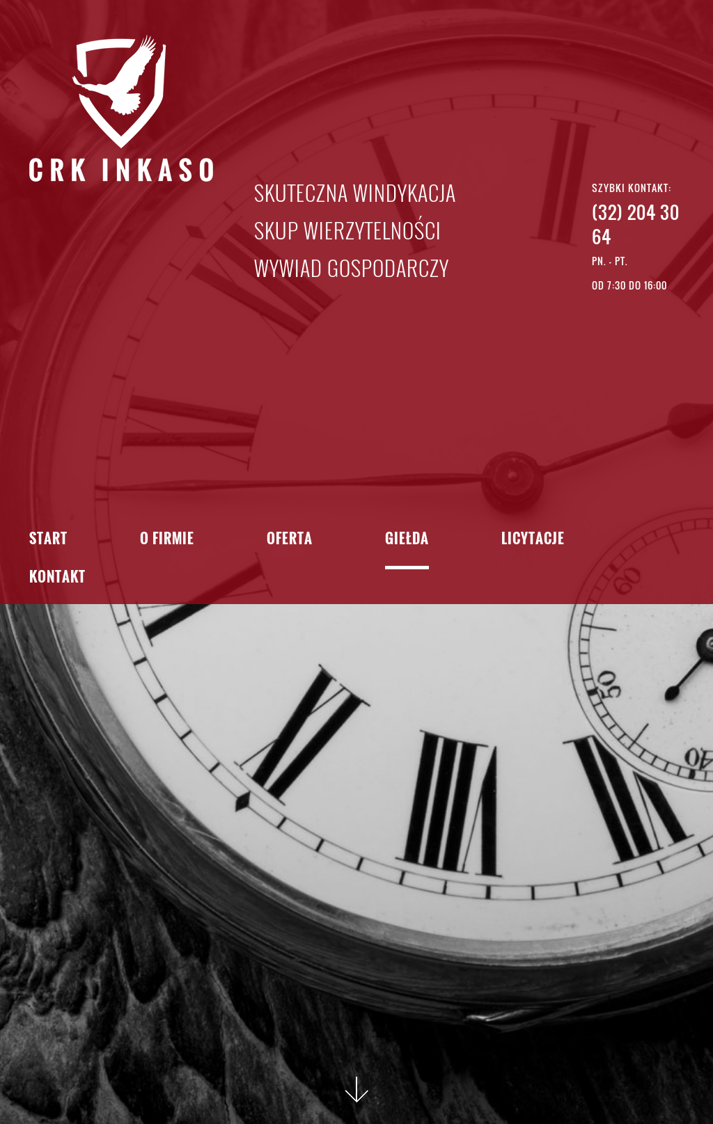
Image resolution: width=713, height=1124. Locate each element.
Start (48, 539)
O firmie (167, 539)
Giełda (407, 539)
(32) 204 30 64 (636, 224)
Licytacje (533, 539)
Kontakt (57, 578)
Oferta (290, 539)
